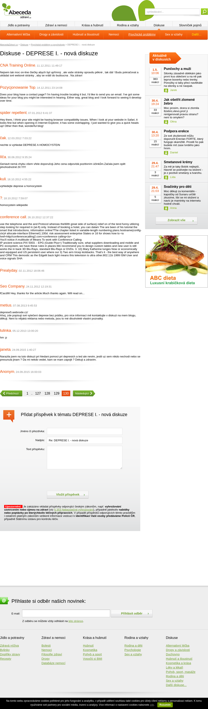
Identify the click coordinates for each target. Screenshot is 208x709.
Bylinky (5, 650)
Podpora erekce (176, 131)
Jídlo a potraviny (19, 25)
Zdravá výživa (9, 645)
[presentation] (78, 479)
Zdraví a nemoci (56, 25)
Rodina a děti (133, 645)
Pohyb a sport (92, 654)
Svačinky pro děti (178, 186)
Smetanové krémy (178, 162)
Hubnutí (88, 645)
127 (38, 393)
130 (66, 393)
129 (56, 393)
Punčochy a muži (177, 69)
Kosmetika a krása (178, 663)
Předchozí (9, 393)
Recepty (5, 658)
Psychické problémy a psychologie (48, 44)
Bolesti (46, 645)
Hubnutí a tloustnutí (86, 34)
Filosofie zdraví (51, 654)
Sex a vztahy (174, 34)
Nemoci (114, 34)
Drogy (45, 658)
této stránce (76, 621)
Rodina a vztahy (128, 25)
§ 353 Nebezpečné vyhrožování (73, 509)
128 (47, 393)
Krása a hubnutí (92, 25)
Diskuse (159, 25)
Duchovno (173, 654)
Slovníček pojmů (190, 25)
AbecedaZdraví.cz (9, 44)
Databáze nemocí (53, 663)
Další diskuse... (176, 685)
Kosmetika (90, 650)
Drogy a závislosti (51, 34)
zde (152, 704)
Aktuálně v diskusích (162, 57)
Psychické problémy (141, 34)
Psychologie (132, 650)
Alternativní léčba (18, 34)
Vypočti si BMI (92, 658)
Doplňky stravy (10, 654)
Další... (197, 34)
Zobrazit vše (176, 220)
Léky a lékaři (174, 667)
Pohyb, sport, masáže (180, 672)
